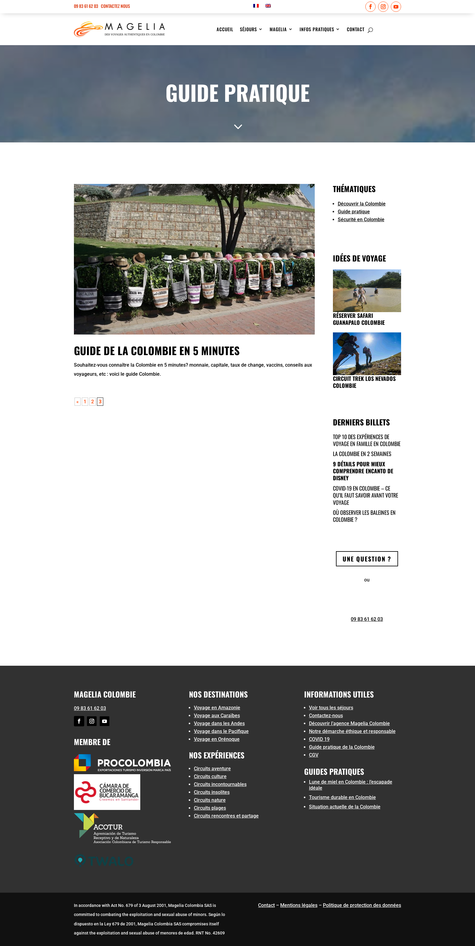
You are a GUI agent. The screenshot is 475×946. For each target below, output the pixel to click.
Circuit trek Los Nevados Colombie (364, 382)
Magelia (278, 29)
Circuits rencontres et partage (226, 816)
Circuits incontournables (220, 784)
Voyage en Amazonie (217, 708)
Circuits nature (210, 800)
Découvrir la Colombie (362, 204)
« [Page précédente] (77, 402)
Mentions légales (298, 905)
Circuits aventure (212, 768)
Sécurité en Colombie (361, 219)
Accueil (225, 29)
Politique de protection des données (362, 905)
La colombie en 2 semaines (362, 454)
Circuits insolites (212, 792)
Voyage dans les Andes (219, 723)
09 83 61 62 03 (86, 6)
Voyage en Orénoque (217, 739)
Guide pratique (354, 212)
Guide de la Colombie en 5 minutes (157, 350)
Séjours (248, 29)
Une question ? (367, 558)
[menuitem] (256, 7)
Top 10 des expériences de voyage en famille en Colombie (366, 440)
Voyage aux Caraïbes (217, 715)
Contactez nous (115, 6)
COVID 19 (319, 739)
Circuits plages (210, 808)
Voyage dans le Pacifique (221, 731)
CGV (313, 755)
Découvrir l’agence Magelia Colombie (349, 723)
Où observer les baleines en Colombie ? (364, 515)
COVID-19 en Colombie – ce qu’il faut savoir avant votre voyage (365, 495)
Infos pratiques (317, 29)
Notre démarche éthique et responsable (352, 731)
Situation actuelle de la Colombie (344, 807)
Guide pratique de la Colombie (342, 747)
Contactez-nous (326, 715)
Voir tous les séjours (331, 708)
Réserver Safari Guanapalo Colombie (359, 318)
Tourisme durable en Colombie (342, 797)
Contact (355, 29)
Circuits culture (210, 776)
